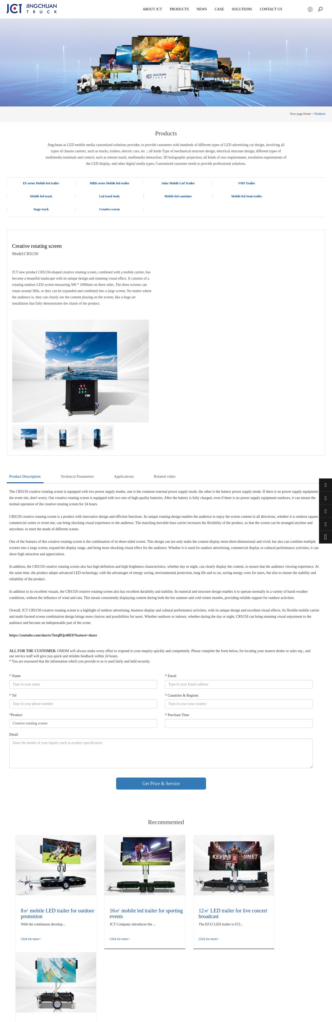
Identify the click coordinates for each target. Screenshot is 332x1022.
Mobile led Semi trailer (166, 196)
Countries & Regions (181, 598)
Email (170, 579)
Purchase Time (177, 618)
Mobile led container (102, 196)
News (204, 9)
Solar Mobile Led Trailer (166, 183)
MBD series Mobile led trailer (102, 183)
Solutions (73, 947)
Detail (13, 637)
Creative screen (293, 196)
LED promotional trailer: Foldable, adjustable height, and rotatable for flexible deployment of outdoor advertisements (148, 980)
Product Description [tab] (25, 379)
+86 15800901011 (325, 498)
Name (15, 579)
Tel (13, 598)
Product (16, 618)
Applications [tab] (124, 379)
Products (181, 9)
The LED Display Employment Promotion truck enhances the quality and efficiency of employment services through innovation (147, 941)
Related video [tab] (164, 379)
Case (222, 9)
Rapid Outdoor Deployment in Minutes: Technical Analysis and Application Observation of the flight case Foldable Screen (149, 925)
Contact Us (274, 9)
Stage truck (229, 196)
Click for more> (31, 841)
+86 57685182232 (325, 524)
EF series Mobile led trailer (39, 183)
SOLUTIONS (245, 9)
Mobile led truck (294, 183)
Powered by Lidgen (120, 1015)
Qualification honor (80, 936)
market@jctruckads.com (325, 511)
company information (81, 930)
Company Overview (80, 920)
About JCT (155, 9)
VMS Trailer (229, 183)
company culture (78, 925)
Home (307, 114)
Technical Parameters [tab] (77, 379)
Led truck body (38, 196)
